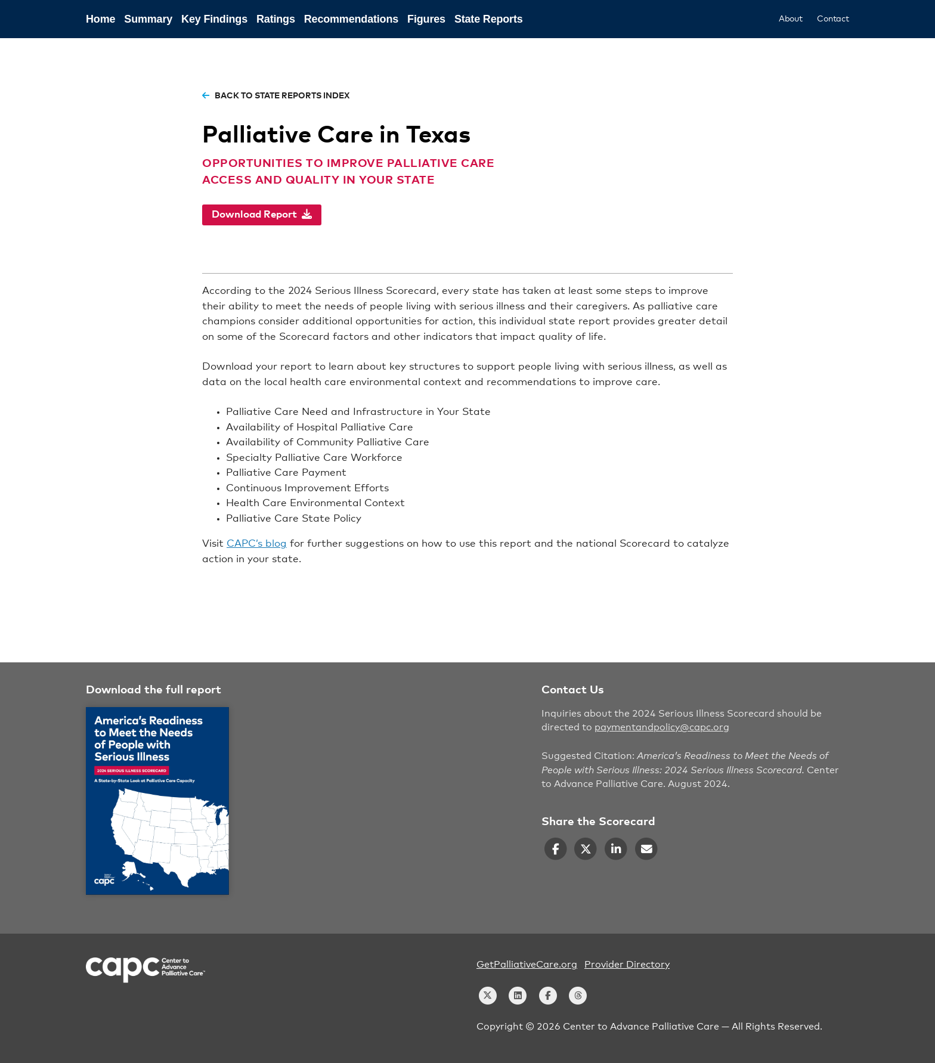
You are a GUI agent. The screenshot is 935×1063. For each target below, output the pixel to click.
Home (100, 19)
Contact (833, 19)
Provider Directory (627, 964)
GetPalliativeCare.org (526, 964)
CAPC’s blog (257, 544)
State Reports (488, 19)
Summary (148, 19)
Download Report (262, 214)
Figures (426, 19)
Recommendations (351, 19)
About (791, 19)
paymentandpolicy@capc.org (662, 727)
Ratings (275, 19)
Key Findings (214, 19)
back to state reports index (275, 96)
